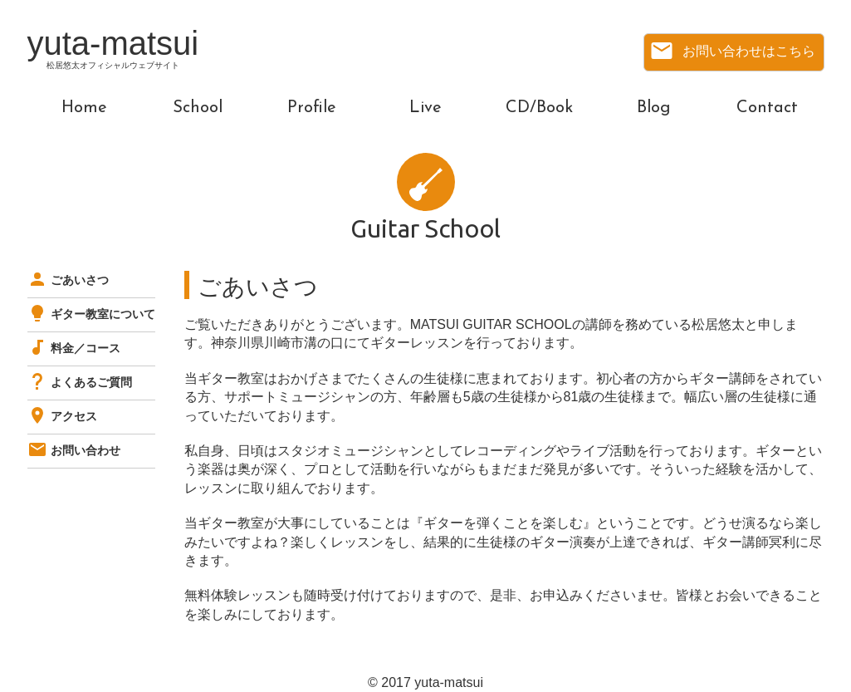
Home (84, 108)
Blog (653, 108)
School (198, 108)
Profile (311, 108)
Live (425, 108)
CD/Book (539, 108)
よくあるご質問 (79, 382)
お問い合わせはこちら (732, 51)
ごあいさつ (68, 280)
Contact (767, 108)
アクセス (62, 416)
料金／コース (73, 348)
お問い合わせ (73, 450)
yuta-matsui (113, 50)
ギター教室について (91, 314)
